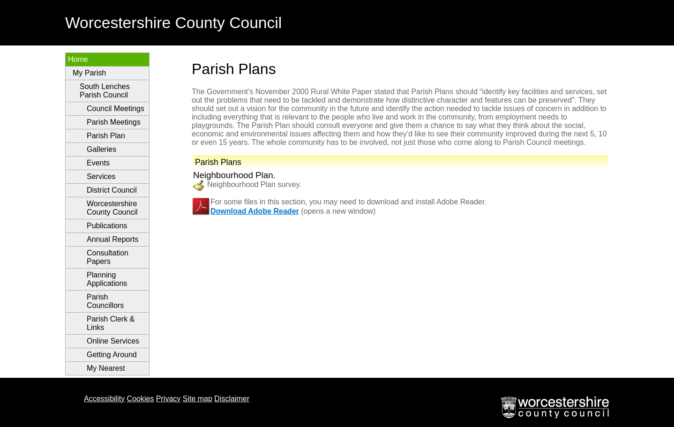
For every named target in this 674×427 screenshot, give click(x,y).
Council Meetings (115, 108)
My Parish (89, 73)
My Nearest (106, 368)
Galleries (101, 149)
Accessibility (104, 399)
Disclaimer (231, 399)
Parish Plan (106, 136)
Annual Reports (112, 239)
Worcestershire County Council (112, 208)
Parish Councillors (105, 301)
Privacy (168, 399)
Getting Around (112, 355)
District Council (112, 190)
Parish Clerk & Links (111, 323)
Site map (197, 399)
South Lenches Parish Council (105, 90)
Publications (107, 226)
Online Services (113, 341)
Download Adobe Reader (254, 211)
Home (78, 59)
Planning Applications (107, 279)
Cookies (140, 399)
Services (101, 176)
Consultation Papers (107, 257)
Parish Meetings (114, 122)
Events (98, 163)
